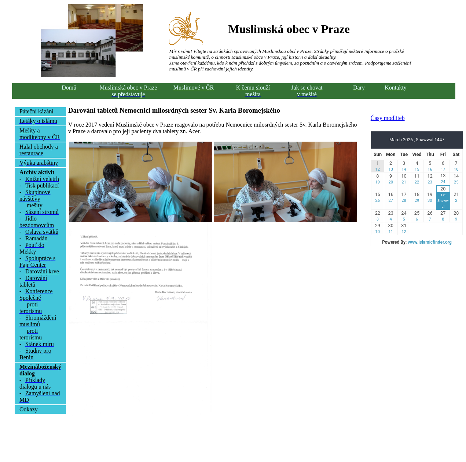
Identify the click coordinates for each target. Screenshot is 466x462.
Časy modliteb (388, 118)
